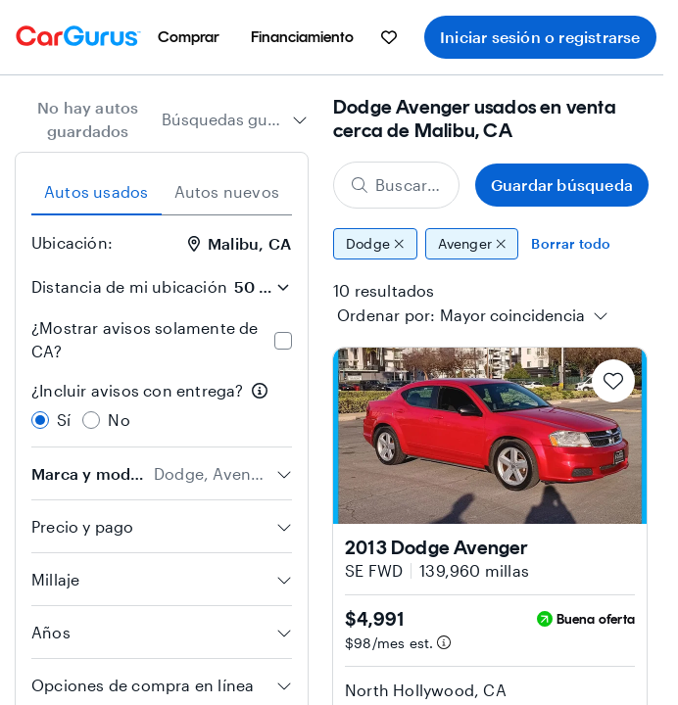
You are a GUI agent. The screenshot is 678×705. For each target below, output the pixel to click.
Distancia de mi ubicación (129, 286)
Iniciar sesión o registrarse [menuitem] (540, 36)
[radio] (40, 420)
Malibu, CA (239, 243)
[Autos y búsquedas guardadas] (389, 37)
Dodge (375, 244)
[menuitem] (188, 37)
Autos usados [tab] (96, 191)
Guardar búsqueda (562, 184)
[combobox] (235, 119)
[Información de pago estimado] (444, 642)
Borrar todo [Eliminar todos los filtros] (570, 243)
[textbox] (512, 315)
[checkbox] (283, 341)
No (118, 419)
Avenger (472, 244)
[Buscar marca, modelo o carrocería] (396, 185)
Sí (64, 419)
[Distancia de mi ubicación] (261, 287)
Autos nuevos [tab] (226, 191)
